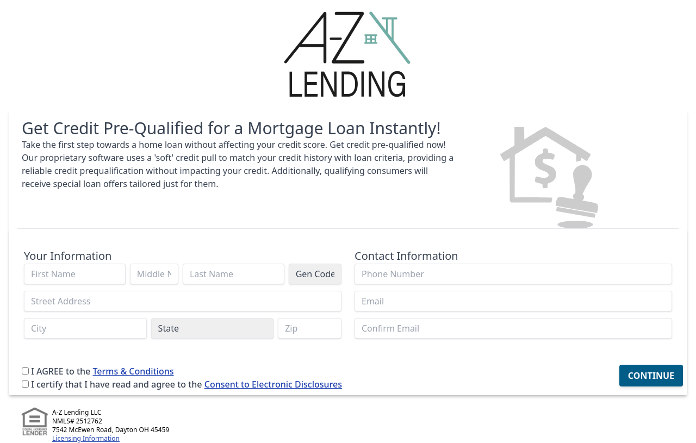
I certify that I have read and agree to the (116, 384)
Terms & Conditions (132, 371)
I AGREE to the (60, 371)
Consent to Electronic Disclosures (273, 384)
